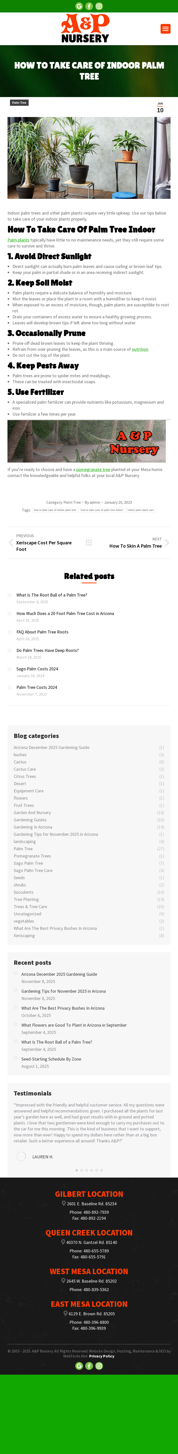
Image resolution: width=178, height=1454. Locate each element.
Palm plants (18, 240)
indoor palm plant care (141, 510)
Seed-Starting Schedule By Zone (51, 1059)
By (92, 502)
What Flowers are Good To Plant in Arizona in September (74, 1025)
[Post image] (9, 595)
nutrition (140, 349)
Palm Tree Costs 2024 (36, 687)
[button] (76, 1170)
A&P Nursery (42, 1350)
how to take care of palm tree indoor (102, 510)
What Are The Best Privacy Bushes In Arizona (63, 1008)
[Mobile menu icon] (166, 29)
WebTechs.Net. (75, 1355)
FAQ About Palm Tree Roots (42, 632)
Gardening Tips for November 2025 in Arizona (63, 991)
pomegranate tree (93, 469)
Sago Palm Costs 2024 (37, 669)
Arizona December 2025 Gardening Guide (59, 974)
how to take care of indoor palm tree (55, 510)
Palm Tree (19, 103)
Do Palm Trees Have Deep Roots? (47, 650)
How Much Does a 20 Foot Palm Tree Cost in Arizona (65, 613)
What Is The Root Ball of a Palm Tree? (51, 595)
